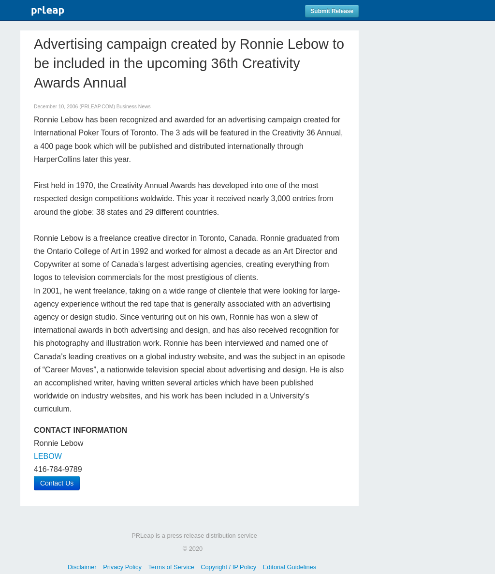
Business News (133, 106)
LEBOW (48, 456)
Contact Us (56, 483)
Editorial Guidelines (289, 567)
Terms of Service (171, 567)
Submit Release (331, 11)
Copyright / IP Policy (228, 567)
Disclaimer (82, 567)
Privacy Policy (122, 567)
